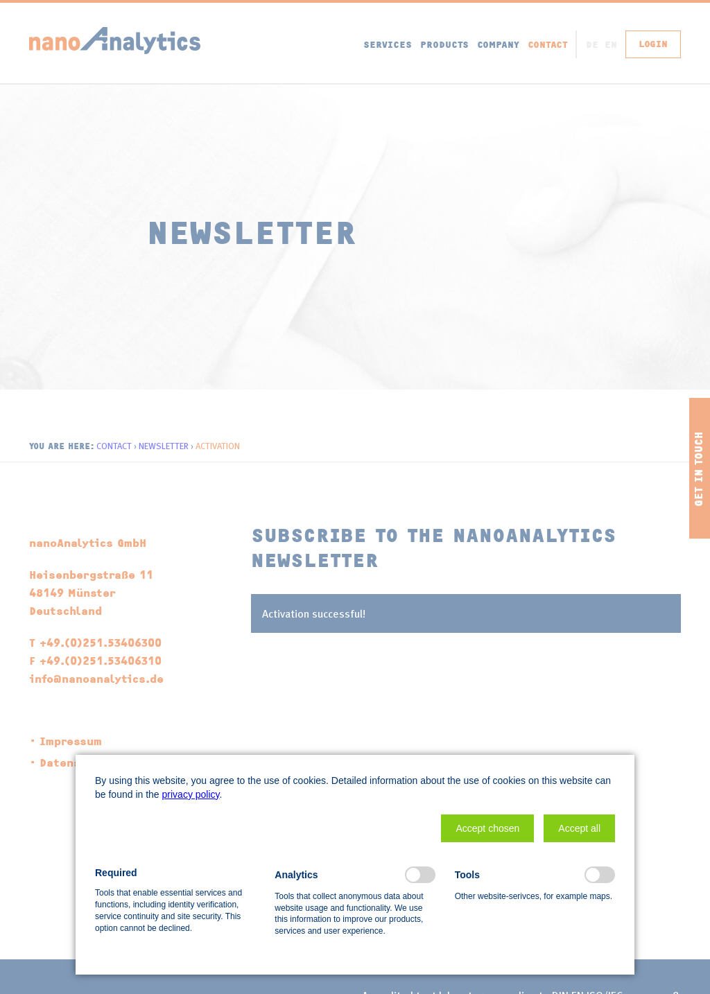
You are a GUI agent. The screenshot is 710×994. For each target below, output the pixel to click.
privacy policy (191, 794)
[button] (487, 828)
